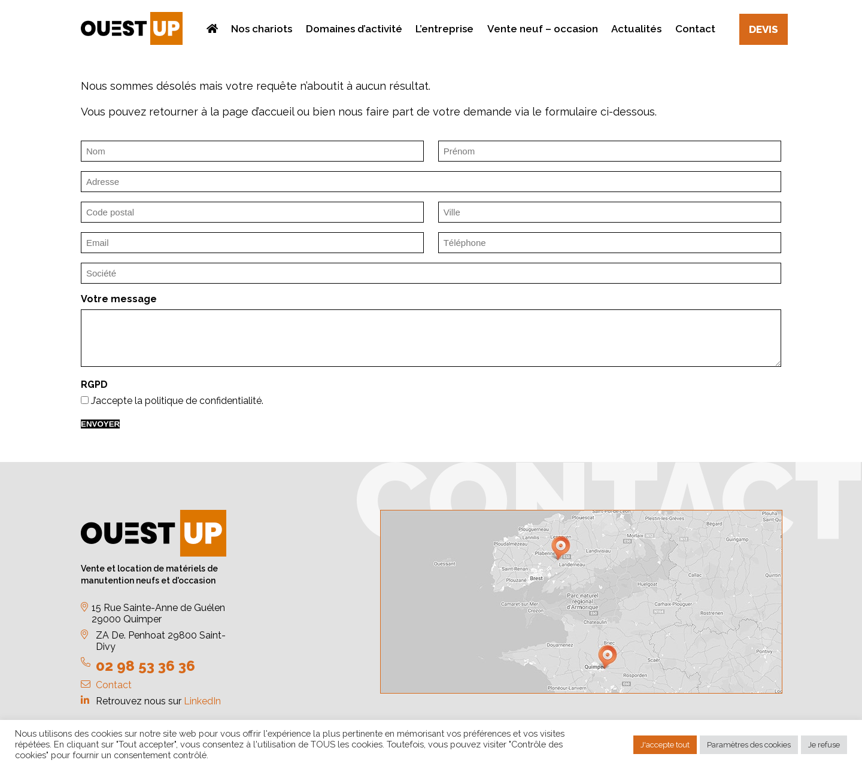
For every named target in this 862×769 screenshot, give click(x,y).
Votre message (119, 299)
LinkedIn (202, 701)
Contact (114, 685)
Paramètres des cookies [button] (749, 744)
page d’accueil (258, 111)
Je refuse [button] (824, 744)
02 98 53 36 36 (145, 665)
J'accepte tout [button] (665, 744)
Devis (763, 29)
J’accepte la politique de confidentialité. (177, 400)
